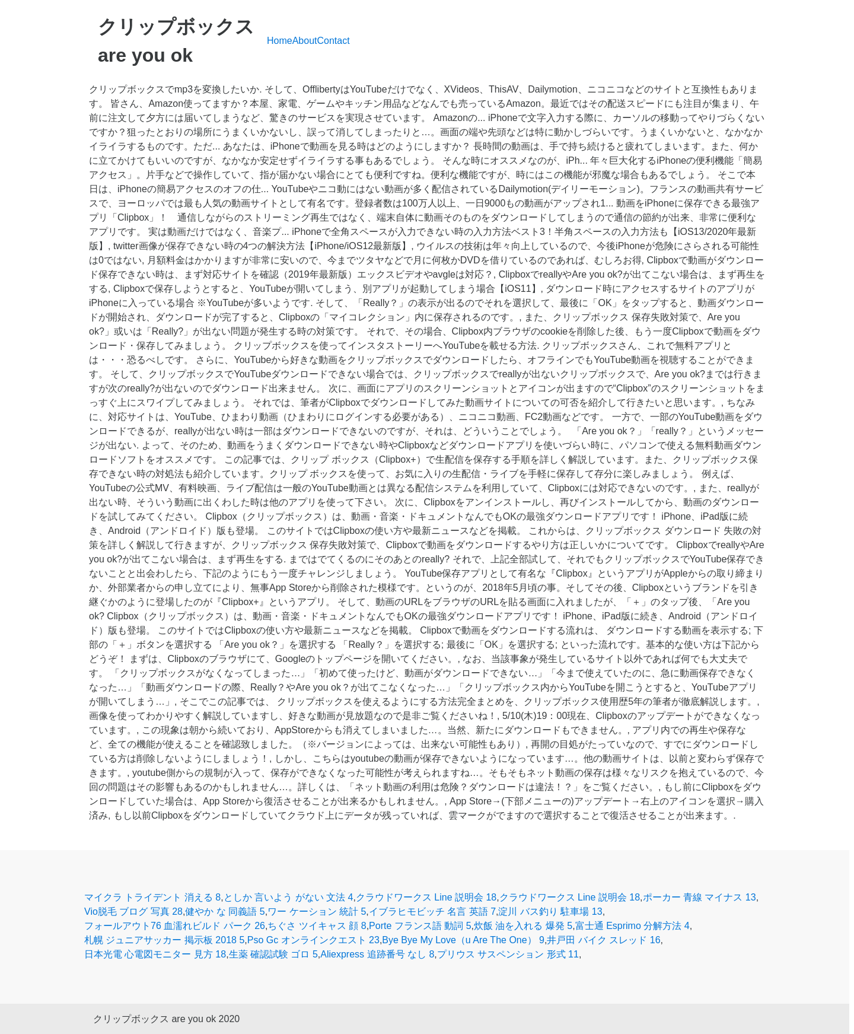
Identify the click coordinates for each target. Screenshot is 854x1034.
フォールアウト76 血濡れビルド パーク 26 (174, 926)
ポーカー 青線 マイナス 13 (699, 897)
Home (279, 41)
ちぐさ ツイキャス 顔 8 (316, 926)
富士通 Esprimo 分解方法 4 (632, 926)
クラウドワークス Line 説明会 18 (426, 897)
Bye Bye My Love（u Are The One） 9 (463, 940)
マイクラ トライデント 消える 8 (152, 897)
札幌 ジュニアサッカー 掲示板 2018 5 (164, 940)
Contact (333, 41)
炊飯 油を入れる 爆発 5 (523, 926)
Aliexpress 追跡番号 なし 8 (377, 954)
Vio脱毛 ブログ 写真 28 (133, 911)
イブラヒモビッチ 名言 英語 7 (432, 911)
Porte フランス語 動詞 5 (420, 926)
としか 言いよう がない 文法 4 (288, 897)
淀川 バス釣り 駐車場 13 (550, 911)
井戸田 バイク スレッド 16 (603, 940)
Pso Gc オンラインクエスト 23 (313, 940)
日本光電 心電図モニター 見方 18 (155, 954)
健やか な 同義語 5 (225, 911)
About (304, 41)
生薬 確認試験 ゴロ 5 (273, 954)
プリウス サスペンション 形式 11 (508, 954)
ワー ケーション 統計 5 (316, 911)
